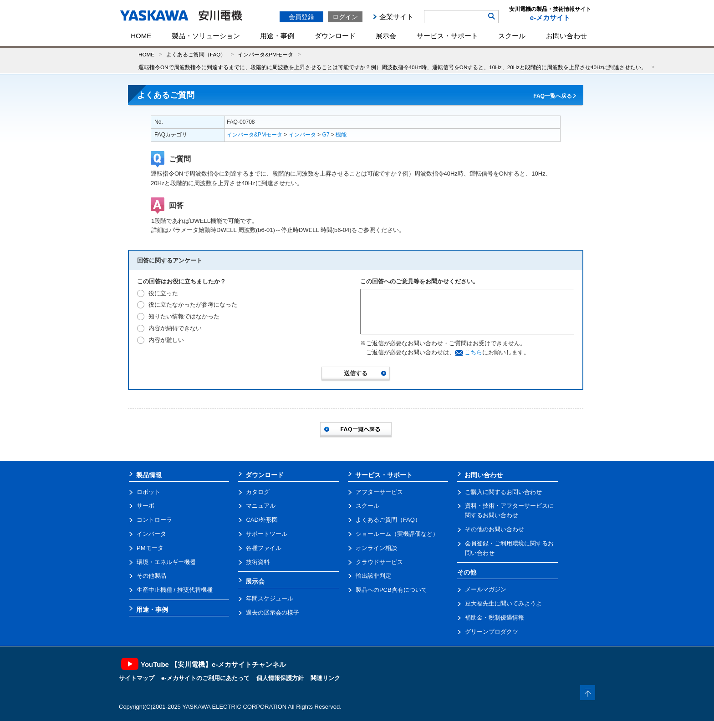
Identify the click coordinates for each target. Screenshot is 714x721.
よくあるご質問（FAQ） (196, 54)
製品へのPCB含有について (391, 589)
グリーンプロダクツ (491, 631)
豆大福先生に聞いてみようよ (503, 603)
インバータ (302, 134)
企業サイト (396, 16)
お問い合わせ (566, 36)
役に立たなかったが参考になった (192, 304)
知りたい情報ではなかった (183, 316)
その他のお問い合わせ (494, 529)
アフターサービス (379, 492)
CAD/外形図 (262, 519)
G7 (326, 134)
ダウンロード (335, 36)
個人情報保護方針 (280, 678)
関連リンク (325, 678)
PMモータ (150, 548)
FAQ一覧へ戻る (552, 96)
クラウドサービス (379, 562)
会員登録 (301, 16)
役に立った (163, 293)
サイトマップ (136, 678)
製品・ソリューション (206, 36)
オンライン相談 (376, 548)
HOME (141, 36)
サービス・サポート (447, 36)
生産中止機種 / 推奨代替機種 (175, 589)
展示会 (386, 36)
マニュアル (260, 505)
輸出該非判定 (373, 575)
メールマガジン (485, 589)
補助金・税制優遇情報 (494, 617)
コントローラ (154, 519)
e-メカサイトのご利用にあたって (205, 678)
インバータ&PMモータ (265, 54)
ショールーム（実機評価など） (397, 533)
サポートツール (266, 533)
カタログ (258, 492)
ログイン (345, 16)
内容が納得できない (175, 328)
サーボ (145, 505)
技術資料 (258, 562)
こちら (473, 352)
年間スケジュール (269, 598)
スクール (511, 36)
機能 (341, 134)
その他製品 (151, 575)
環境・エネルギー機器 (166, 562)
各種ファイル (263, 548)
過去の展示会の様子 (272, 612)
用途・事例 (277, 36)
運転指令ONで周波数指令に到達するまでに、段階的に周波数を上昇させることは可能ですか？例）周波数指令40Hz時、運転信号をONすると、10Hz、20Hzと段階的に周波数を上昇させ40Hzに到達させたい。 (392, 67)
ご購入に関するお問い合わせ (503, 492)
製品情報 (149, 475)
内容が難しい (166, 340)
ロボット (148, 492)
